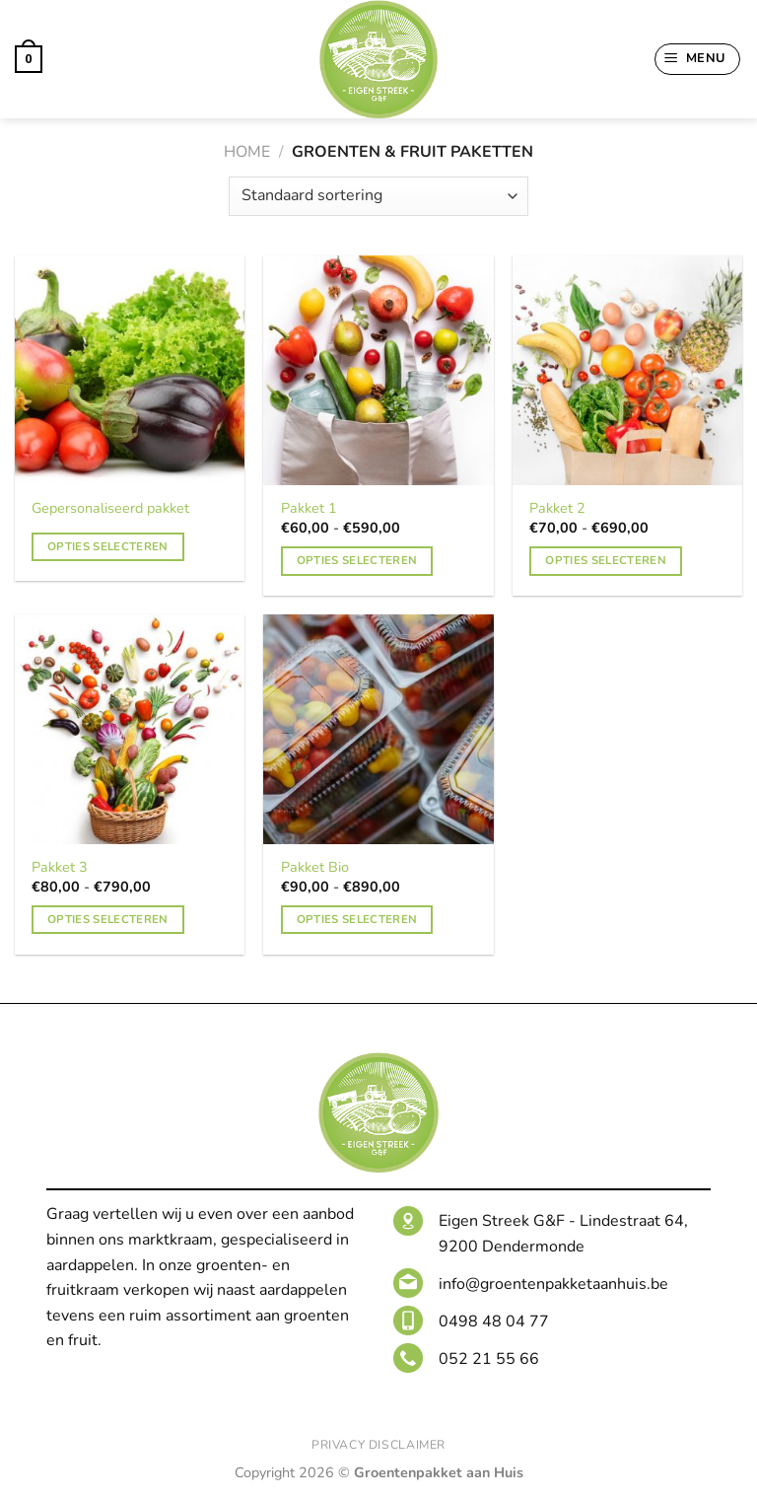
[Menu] (697, 59)
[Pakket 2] (627, 370)
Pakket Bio (315, 867)
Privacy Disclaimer (378, 1445)
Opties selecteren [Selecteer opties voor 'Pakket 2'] (605, 560)
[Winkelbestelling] (378, 196)
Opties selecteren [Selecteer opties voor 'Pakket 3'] (108, 919)
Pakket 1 (309, 508)
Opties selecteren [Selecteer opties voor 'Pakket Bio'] (357, 919)
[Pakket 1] (378, 370)
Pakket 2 (557, 508)
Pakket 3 (60, 867)
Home (247, 152)
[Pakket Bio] (378, 729)
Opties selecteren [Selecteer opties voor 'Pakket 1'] (357, 560)
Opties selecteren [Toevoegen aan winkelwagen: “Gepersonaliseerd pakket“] (108, 546)
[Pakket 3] (129, 729)
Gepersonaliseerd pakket (110, 508)
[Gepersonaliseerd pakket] (129, 370)
